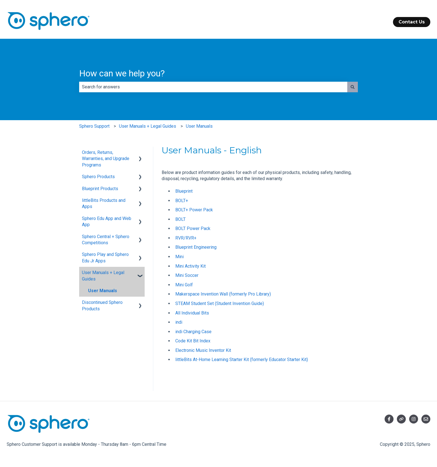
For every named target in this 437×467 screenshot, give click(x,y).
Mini (179, 256)
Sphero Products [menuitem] (98, 176)
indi (178, 322)
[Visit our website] (401, 419)
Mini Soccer (186, 275)
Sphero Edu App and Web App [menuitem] (106, 221)
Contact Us (412, 22)
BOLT (180, 219)
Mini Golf (184, 284)
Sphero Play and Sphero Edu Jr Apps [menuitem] (105, 257)
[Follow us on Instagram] (413, 419)
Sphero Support (94, 126)
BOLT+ (181, 200)
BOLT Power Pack (192, 228)
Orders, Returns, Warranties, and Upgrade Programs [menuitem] (105, 159)
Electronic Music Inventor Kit (203, 350)
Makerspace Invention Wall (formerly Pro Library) (223, 294)
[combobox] (213, 87)
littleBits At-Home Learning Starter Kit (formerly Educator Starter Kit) (241, 359)
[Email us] (425, 419)
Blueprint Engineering (196, 247)
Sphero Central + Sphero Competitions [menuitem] (105, 239)
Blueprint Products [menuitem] (100, 188)
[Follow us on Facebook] (389, 419)
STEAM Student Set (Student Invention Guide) (219, 303)
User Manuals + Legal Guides (147, 126)
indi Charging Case (193, 331)
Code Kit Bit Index (192, 340)
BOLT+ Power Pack (194, 209)
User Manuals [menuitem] (102, 290)
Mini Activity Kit (190, 266)
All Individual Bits (192, 313)
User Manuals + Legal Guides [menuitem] (103, 275)
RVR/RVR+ (185, 238)
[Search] (352, 87)
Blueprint (184, 191)
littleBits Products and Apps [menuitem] (103, 203)
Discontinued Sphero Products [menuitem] (102, 305)
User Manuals (199, 126)
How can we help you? (122, 73)
